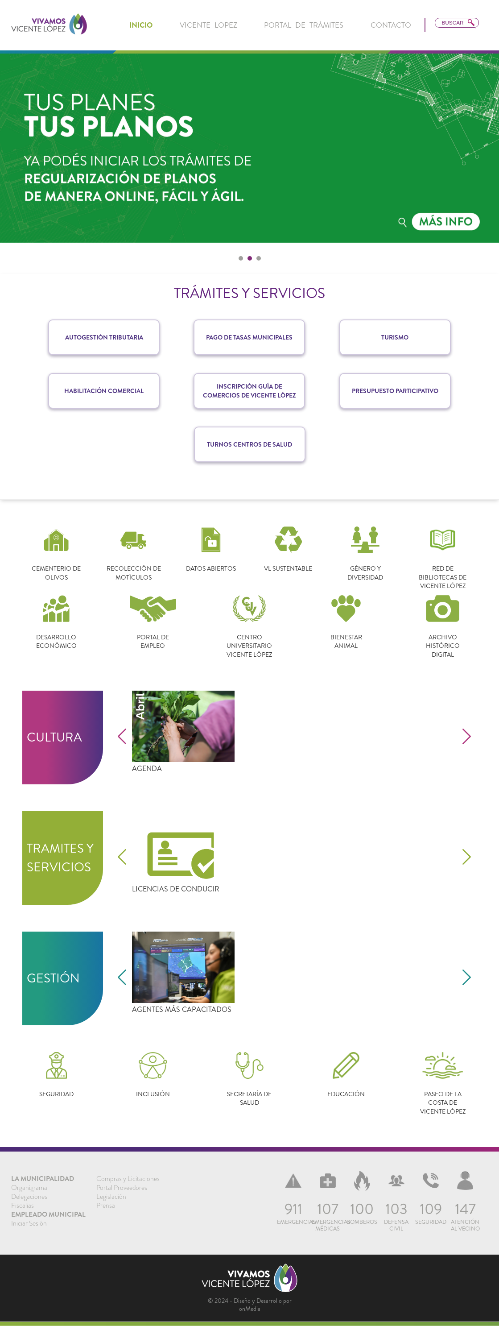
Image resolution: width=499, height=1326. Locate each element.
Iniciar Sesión (29, 1223)
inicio (141, 25)
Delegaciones (29, 1197)
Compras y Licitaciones (128, 1179)
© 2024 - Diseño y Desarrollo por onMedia (250, 1304)
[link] (49, 25)
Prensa (105, 1205)
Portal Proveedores (121, 1188)
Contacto (391, 25)
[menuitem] (141, 25)
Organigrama (29, 1188)
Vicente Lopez (208, 25)
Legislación (111, 1197)
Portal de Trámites (303, 25)
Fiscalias (22, 1205)
